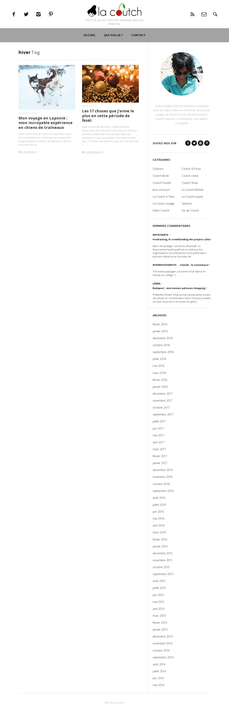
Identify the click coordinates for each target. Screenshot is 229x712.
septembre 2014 (163, 657)
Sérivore (187, 203)
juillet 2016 (159, 504)
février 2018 (160, 380)
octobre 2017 (161, 407)
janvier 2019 (160, 331)
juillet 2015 (159, 588)
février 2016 (160, 539)
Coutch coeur (190, 175)
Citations (158, 169)
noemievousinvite (165, 265)
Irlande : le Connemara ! (194, 265)
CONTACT (138, 46)
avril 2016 (158, 525)
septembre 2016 (163, 491)
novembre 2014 (162, 643)
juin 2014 (158, 678)
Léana (156, 283)
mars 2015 (159, 616)
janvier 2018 (160, 387)
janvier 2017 (160, 463)
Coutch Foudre (162, 183)
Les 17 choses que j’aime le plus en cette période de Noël (108, 115)
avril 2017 (158, 442)
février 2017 (160, 456)
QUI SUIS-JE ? (113, 46)
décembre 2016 (162, 470)
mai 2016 (158, 518)
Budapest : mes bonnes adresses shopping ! (179, 288)
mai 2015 (158, 602)
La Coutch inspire (192, 196)
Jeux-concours (161, 189)
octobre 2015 (161, 567)
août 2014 (159, 664)
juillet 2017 (159, 421)
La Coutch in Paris (164, 196)
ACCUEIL (90, 46)
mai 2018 (158, 366)
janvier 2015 (160, 629)
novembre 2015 (162, 560)
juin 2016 (158, 511)
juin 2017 (158, 428)
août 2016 (159, 498)
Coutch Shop (190, 183)
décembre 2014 (162, 636)
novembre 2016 (162, 477)
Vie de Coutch (89, 106)
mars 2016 (159, 532)
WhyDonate (160, 234)
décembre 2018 (162, 338)
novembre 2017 (162, 400)
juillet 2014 (159, 671)
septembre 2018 (163, 352)
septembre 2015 (163, 574)
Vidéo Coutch (161, 210)
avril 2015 (158, 609)
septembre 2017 (163, 414)
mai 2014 (158, 685)
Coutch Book (161, 175)
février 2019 (160, 324)
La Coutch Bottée (192, 189)
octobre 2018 (161, 345)
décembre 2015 (162, 553)
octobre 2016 (161, 484)
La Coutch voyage (27, 113)
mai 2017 (158, 435)
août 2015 (159, 581)
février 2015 (160, 622)
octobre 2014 (161, 650)
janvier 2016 (160, 546)
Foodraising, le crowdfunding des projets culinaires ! (185, 239)
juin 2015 (158, 595)
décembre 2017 (162, 393)
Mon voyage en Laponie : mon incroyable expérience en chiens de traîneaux (45, 122)
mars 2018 (159, 373)
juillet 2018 (159, 359)
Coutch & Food (191, 169)
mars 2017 (159, 449)
